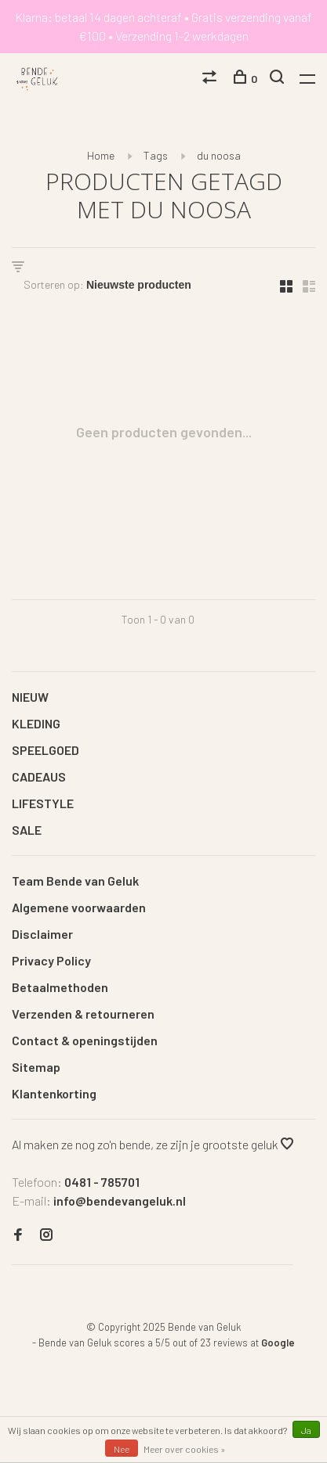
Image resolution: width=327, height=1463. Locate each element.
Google (278, 1342)
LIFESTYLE (43, 803)
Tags (156, 155)
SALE (27, 829)
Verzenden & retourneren (83, 1013)
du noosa (219, 155)
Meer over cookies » (185, 1448)
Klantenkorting (54, 1093)
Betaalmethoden (60, 987)
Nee (121, 1448)
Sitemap (36, 1066)
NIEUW (30, 696)
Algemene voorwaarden (79, 907)
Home (100, 155)
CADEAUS (39, 776)
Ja (306, 1430)
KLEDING (36, 723)
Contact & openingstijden (85, 1040)
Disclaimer (42, 933)
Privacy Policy (51, 960)
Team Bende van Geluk (75, 880)
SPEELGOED (45, 749)
